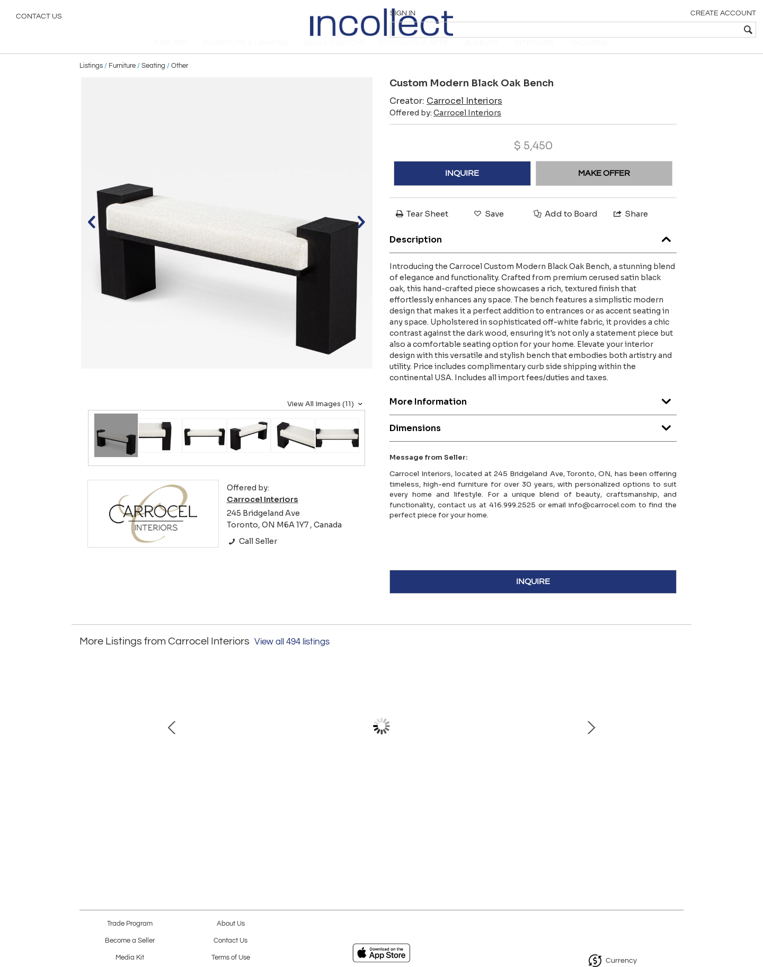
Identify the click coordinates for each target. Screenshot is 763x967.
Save (488, 228)
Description (533, 251)
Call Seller (252, 556)
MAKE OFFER (604, 188)
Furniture (122, 80)
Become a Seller (130, 940)
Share (630, 228)
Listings (91, 80)
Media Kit (130, 957)
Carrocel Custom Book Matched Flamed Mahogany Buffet (379, 800)
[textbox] (678, 29)
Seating (153, 80)
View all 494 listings (292, 656)
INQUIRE (462, 188)
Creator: (445, 115)
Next (675, 746)
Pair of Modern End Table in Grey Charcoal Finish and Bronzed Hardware (601, 800)
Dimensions (533, 440)
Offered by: (445, 127)
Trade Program (130, 923)
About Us (231, 923)
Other (179, 80)
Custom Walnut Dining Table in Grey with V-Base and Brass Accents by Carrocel (490, 800)
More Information (533, 414)
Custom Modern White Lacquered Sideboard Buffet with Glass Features (156, 800)
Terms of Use (230, 957)
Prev (87, 746)
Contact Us (39, 18)
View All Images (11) (326, 419)
